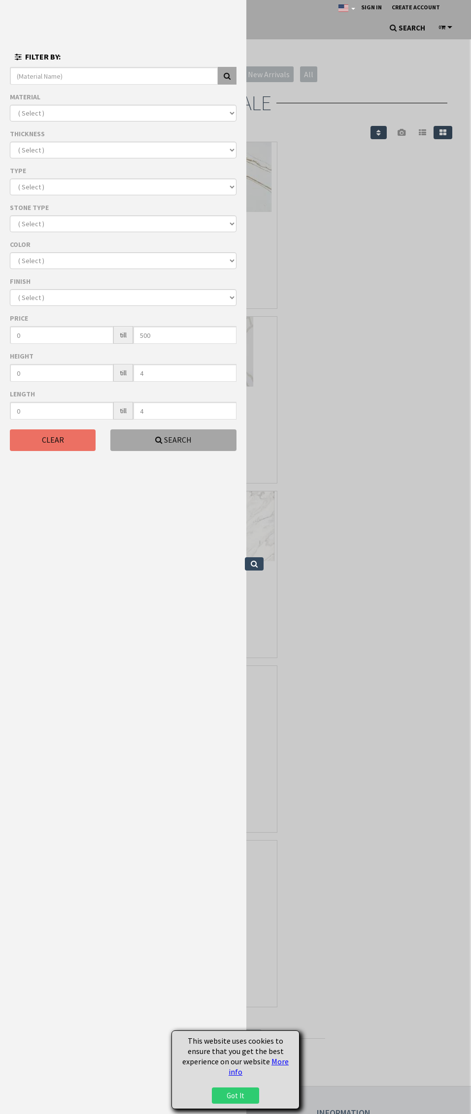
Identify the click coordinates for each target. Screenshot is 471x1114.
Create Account (416, 7)
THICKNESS (27, 133)
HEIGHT (22, 356)
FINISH (20, 281)
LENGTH (22, 394)
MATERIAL (25, 96)
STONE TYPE (29, 207)
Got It (235, 1095)
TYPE (18, 170)
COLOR (20, 244)
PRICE (19, 318)
